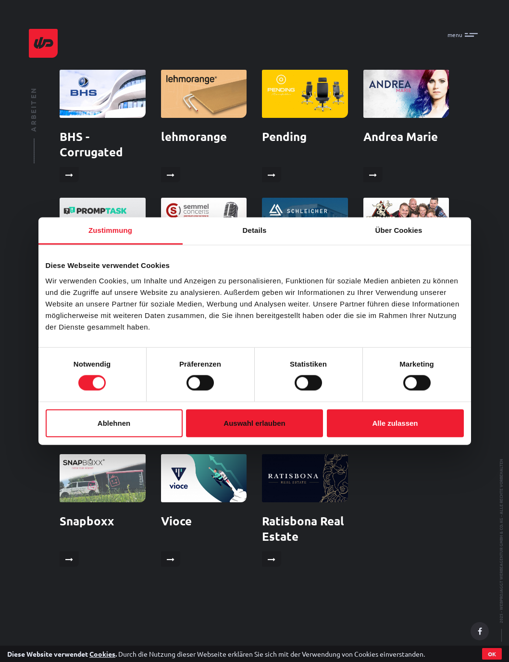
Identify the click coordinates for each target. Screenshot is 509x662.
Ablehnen (114, 423)
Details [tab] (255, 230)
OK (492, 654)
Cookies (102, 653)
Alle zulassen (395, 423)
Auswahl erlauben (254, 423)
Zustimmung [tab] (110, 230)
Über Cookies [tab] (398, 230)
